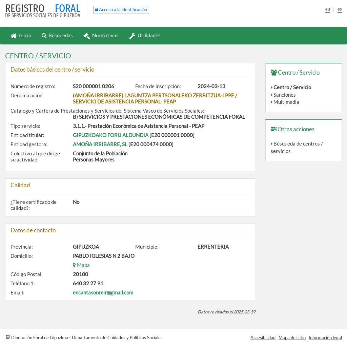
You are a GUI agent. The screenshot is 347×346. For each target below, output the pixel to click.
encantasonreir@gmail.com (103, 292)
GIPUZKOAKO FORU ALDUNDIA (110, 135)
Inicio (21, 35)
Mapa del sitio (292, 337)
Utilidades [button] (145, 35)
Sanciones (284, 95)
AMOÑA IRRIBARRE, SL (100, 144)
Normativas (101, 35)
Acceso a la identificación (121, 9)
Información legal (325, 337)
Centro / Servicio (292, 87)
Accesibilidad (262, 337)
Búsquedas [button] (57, 35)
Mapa (81, 265)
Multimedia (286, 102)
